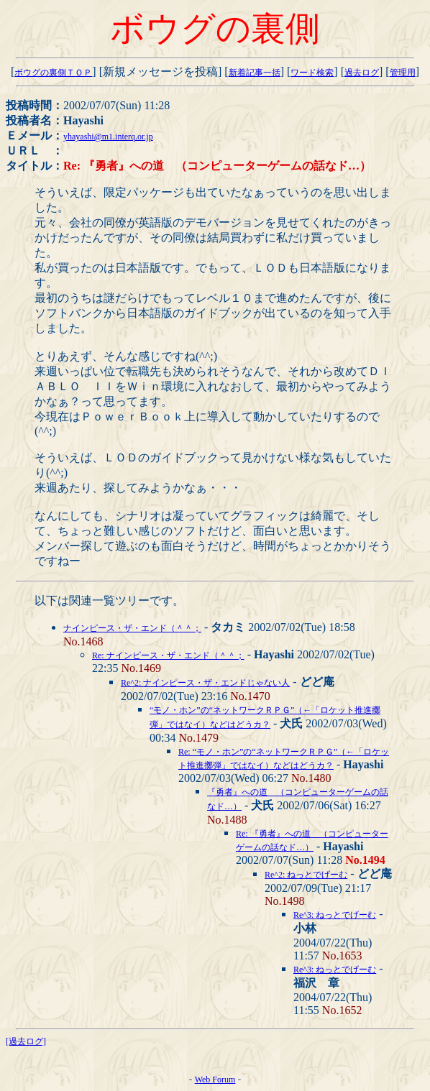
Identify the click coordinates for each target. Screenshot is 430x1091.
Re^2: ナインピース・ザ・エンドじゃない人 (205, 683)
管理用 (403, 73)
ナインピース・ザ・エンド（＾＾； (132, 628)
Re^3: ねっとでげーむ (334, 915)
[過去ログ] (26, 1041)
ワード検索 (312, 73)
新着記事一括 (254, 73)
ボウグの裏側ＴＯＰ (53, 73)
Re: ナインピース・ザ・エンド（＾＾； (168, 655)
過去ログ (361, 73)
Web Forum (215, 1079)
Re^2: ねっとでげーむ (306, 875)
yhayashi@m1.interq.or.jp (108, 137)
